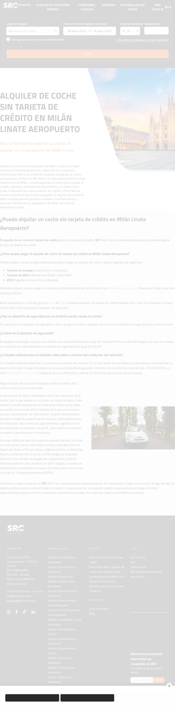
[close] (169, 686)
